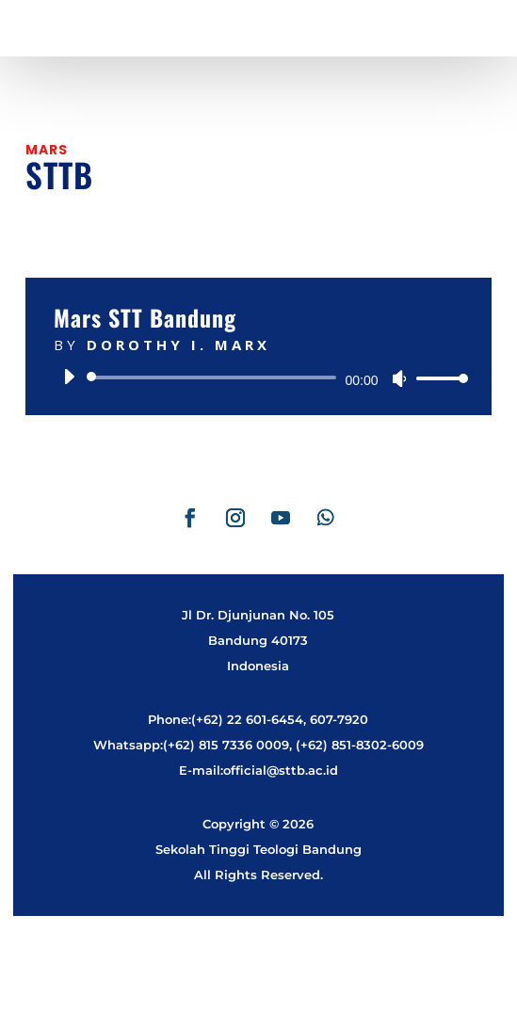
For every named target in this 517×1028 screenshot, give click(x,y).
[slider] (214, 377)
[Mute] (399, 378)
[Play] (69, 376)
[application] (258, 377)
